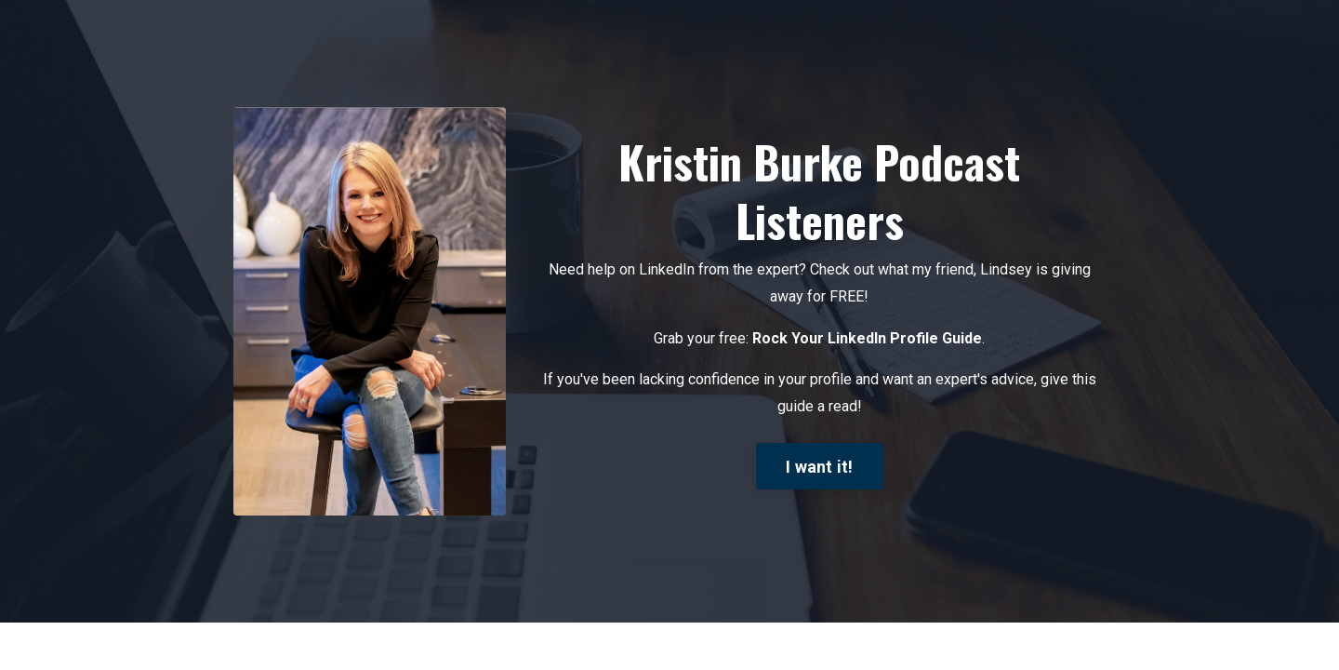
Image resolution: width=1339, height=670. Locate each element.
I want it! (820, 466)
